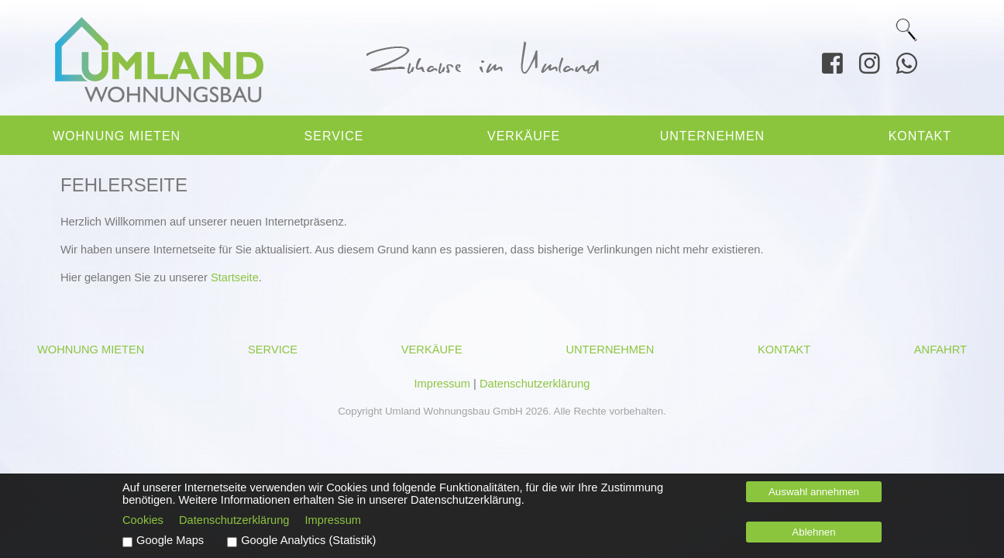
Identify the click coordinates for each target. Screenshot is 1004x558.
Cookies (142, 520)
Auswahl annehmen (813, 492)
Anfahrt (940, 349)
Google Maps (170, 540)
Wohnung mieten (117, 136)
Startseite (235, 277)
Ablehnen (813, 532)
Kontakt (920, 136)
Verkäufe (523, 136)
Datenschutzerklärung (535, 383)
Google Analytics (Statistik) (308, 540)
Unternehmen (712, 136)
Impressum (441, 383)
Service (334, 136)
